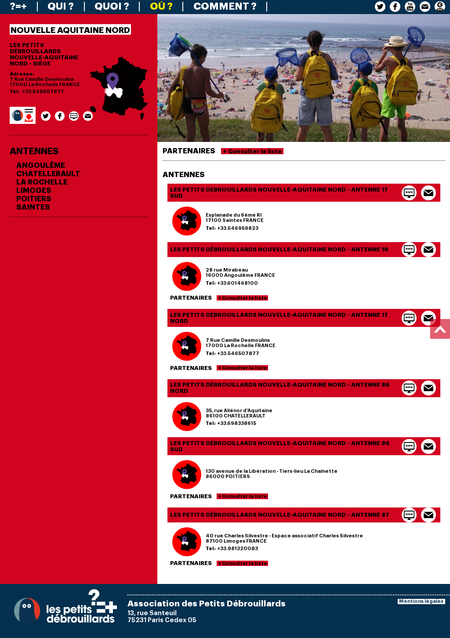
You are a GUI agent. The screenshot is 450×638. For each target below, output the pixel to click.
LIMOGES (33, 190)
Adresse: (22, 74)
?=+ (18, 6)
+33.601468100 (237, 283)
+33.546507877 (43, 91)
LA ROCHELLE (42, 182)
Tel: (15, 91)
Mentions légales (421, 601)
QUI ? (60, 6)
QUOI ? (111, 6)
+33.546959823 (237, 228)
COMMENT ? (225, 6)
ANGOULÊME (40, 165)
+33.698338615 (236, 423)
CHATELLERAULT (48, 174)
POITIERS (33, 199)
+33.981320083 (237, 548)
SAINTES (33, 207)
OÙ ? (161, 6)
